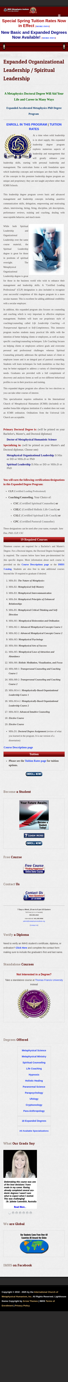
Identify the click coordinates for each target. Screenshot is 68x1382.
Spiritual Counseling (33, 1062)
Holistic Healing (34, 1080)
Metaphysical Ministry (34, 1056)
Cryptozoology (34, 1105)
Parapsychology (34, 1092)
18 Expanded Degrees (34, 1121)
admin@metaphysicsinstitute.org (34, 921)
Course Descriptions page (35, 564)
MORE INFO (42, 26)
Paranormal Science (34, 1086)
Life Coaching (34, 1068)
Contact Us (34, 925)
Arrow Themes (30, 1301)
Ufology (34, 1099)
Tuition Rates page (35, 760)
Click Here (21, 947)
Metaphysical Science (34, 1050)
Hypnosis (34, 1074)
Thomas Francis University (49, 980)
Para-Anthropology (34, 1111)
